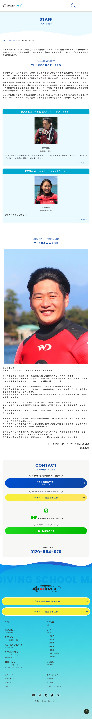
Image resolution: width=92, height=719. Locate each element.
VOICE (67, 663)
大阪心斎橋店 (54, 653)
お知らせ (8, 682)
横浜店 (51, 646)
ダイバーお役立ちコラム (12, 665)
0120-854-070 (45, 552)
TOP (4, 40)
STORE (67, 623)
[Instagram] (40, 695)
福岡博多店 (53, 656)
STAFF (67, 631)
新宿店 (51, 639)
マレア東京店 (11, 40)
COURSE (25, 631)
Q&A (6, 686)
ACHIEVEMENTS (25, 646)
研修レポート (10, 679)
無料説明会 (81, 6)
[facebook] (46, 695)
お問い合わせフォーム (55, 675)
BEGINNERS (25, 654)
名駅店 (51, 650)
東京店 (51, 643)
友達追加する (46, 530)
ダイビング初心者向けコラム (13, 667)
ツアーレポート (10, 675)
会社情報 (50, 679)
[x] (58, 695)
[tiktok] (52, 695)
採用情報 (50, 682)
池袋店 (51, 636)
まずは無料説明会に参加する (46, 483)
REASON (25, 638)
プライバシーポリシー (55, 686)
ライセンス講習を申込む (46, 497)
